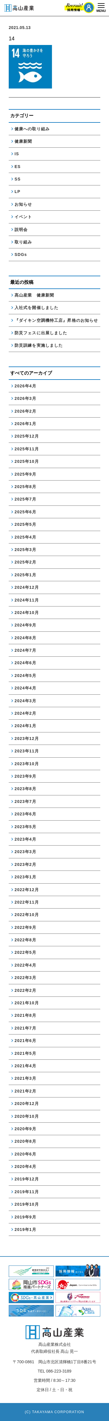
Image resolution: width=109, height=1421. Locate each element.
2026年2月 (25, 411)
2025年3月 (25, 549)
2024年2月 (25, 713)
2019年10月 (27, 1204)
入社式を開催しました (36, 307)
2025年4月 (25, 537)
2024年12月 (27, 587)
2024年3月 (25, 700)
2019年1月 (25, 1229)
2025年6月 (25, 512)
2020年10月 (27, 1116)
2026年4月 (25, 386)
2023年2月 (25, 864)
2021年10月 (27, 1003)
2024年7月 (25, 650)
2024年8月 (25, 637)
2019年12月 (27, 1179)
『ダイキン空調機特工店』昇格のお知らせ (56, 320)
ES (18, 166)
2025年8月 (25, 486)
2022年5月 (25, 952)
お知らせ (23, 204)
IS (17, 153)
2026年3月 (25, 398)
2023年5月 (25, 826)
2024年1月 (25, 725)
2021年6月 (25, 1040)
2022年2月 (25, 990)
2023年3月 (25, 851)
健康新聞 (23, 141)
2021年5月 (25, 1053)
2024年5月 (25, 675)
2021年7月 (25, 1028)
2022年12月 (27, 889)
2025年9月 (25, 474)
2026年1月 (25, 423)
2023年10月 (27, 763)
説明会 (21, 229)
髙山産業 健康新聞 (36, 295)
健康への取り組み (32, 129)
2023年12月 (27, 738)
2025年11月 (27, 449)
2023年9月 (25, 776)
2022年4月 (25, 965)
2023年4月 (25, 839)
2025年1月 (25, 575)
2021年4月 (25, 1066)
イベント (23, 216)
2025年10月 (27, 461)
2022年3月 (25, 977)
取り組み (23, 242)
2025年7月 (25, 499)
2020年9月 (25, 1128)
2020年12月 (27, 1103)
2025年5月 (25, 524)
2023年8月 (25, 788)
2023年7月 (25, 801)
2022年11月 (27, 902)
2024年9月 (25, 625)
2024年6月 (25, 662)
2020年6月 (25, 1154)
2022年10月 (27, 914)
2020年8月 (25, 1141)
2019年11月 (27, 1191)
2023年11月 (27, 751)
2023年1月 (25, 877)
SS (18, 179)
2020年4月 (25, 1166)
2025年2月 (25, 562)
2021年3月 (25, 1078)
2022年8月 (25, 940)
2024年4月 (25, 688)
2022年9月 (25, 927)
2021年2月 (25, 1091)
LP (17, 191)
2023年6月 (25, 814)
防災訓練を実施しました (39, 345)
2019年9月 (25, 1217)
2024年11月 (27, 600)
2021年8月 (25, 1015)
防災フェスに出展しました (41, 333)
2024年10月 (27, 612)
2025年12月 (27, 436)
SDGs (21, 254)
